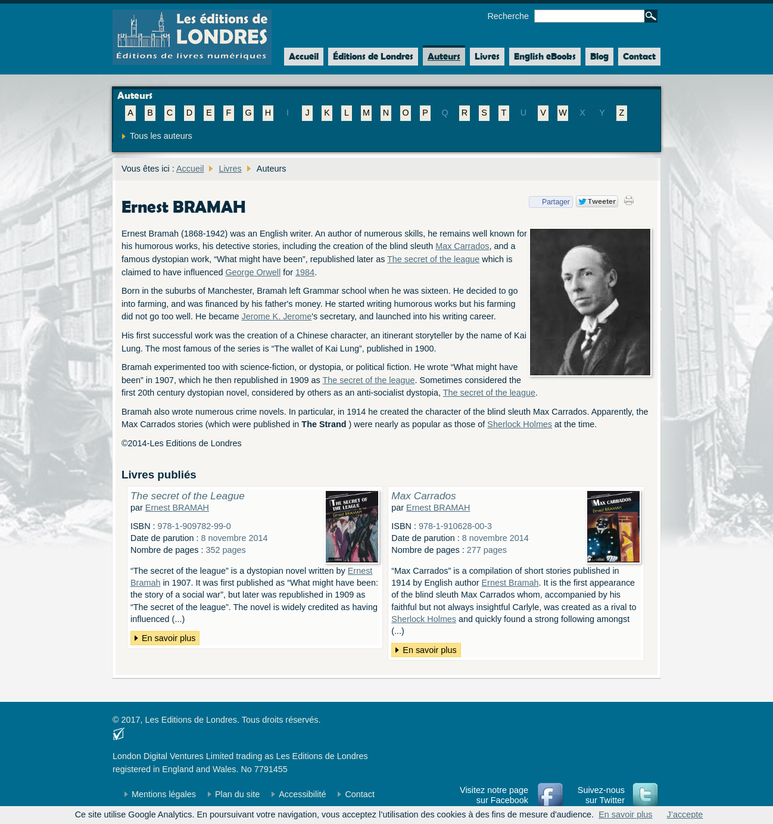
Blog (599, 56)
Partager (549, 202)
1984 (304, 272)
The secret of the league (433, 259)
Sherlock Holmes (519, 424)
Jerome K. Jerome (277, 316)
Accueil (301, 56)
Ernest (177, 507)
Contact (639, 56)
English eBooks (545, 56)
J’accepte (685, 814)
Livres (487, 56)
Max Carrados (462, 246)
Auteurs (444, 56)
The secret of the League (187, 496)
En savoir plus (168, 638)
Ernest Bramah (510, 582)
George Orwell (252, 272)
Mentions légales (164, 794)
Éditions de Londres (373, 56)
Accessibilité (302, 794)
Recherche (508, 16)
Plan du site (237, 794)
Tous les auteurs (161, 136)
